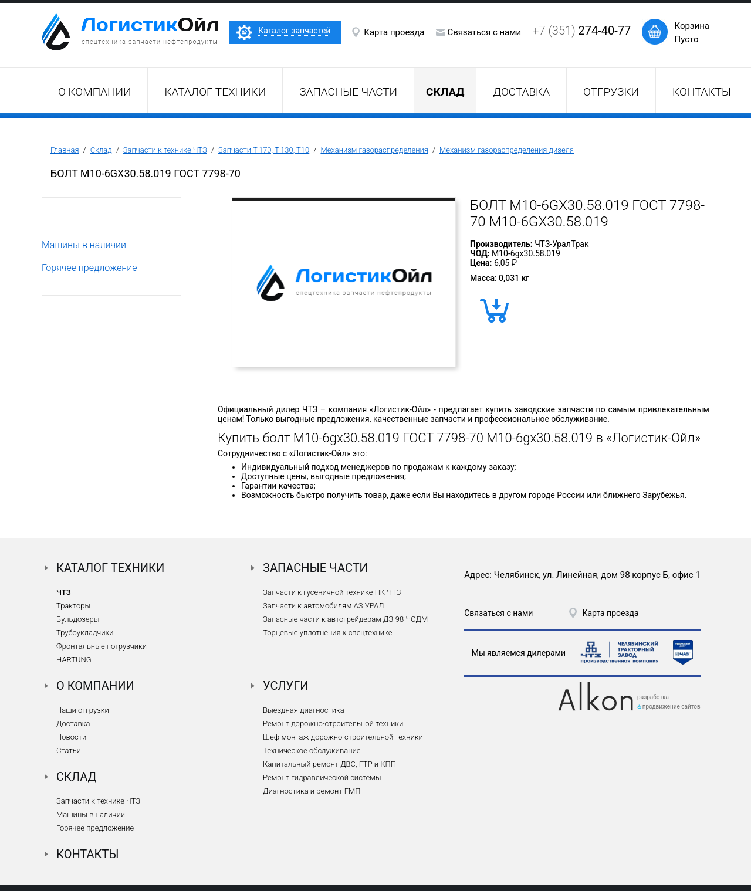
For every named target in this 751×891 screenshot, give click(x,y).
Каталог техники (215, 92)
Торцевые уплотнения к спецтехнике (327, 632)
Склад (101, 149)
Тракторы (73, 605)
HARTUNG (74, 659)
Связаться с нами (485, 32)
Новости (71, 737)
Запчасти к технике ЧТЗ (165, 149)
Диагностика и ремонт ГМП (311, 791)
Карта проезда (394, 32)
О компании (94, 92)
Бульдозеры (77, 619)
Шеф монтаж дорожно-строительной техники (343, 737)
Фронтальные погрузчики (101, 646)
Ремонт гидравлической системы (322, 777)
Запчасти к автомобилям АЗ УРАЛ (323, 605)
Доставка (521, 92)
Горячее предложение (89, 267)
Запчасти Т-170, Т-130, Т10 (263, 149)
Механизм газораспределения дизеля (506, 149)
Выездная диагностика (303, 710)
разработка (653, 697)
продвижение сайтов (671, 706)
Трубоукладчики (85, 632)
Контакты (701, 92)
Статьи (68, 750)
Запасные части (348, 92)
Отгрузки (611, 92)
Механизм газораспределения (374, 149)
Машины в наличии (84, 244)
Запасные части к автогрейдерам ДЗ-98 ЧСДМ (345, 619)
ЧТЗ (63, 592)
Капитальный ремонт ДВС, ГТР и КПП (329, 764)
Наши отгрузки (82, 710)
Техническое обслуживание (311, 750)
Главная (64, 149)
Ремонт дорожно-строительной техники (333, 723)
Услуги (286, 686)
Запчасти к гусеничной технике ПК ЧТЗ (332, 592)
